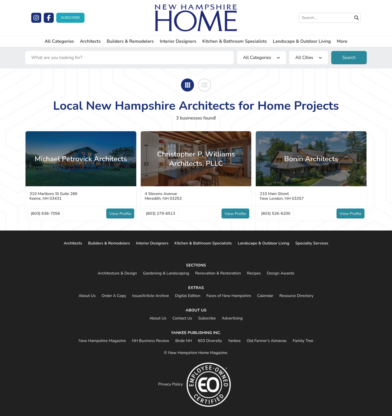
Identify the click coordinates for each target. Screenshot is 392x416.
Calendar (265, 295)
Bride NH (183, 341)
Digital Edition (187, 295)
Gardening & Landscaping (166, 273)
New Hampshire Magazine (102, 341)
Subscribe (70, 17)
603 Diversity (210, 341)
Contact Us (182, 318)
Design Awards (280, 273)
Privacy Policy (170, 384)
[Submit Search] (356, 18)
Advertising (232, 318)
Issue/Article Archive (150, 295)
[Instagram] (36, 18)
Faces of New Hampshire (228, 295)
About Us (87, 295)
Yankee (234, 341)
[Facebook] (49, 18)
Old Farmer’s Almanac (267, 341)
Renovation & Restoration (218, 273)
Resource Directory (296, 295)
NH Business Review (150, 341)
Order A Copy (114, 295)
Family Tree (303, 341)
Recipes (254, 273)
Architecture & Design (117, 273)
